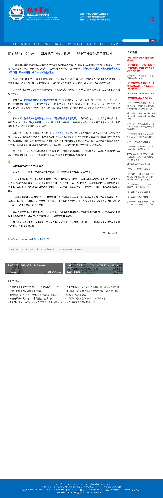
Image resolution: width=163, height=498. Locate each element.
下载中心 (103, 44)
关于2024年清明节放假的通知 (139, 169)
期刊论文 (37, 44)
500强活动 (59, 44)
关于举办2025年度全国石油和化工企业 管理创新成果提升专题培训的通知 (140, 126)
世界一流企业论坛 (74, 44)
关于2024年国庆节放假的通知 (139, 142)
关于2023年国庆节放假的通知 (139, 197)
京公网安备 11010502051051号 (92, 492)
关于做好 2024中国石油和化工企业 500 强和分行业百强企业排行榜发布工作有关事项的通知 (141, 177)
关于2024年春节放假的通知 (139, 192)
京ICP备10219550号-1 (66, 492)
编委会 (48, 44)
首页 (15, 44)
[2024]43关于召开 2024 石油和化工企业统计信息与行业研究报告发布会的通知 (141, 157)
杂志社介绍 (25, 44)
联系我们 (115, 44)
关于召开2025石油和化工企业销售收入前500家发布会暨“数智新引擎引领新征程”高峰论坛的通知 (141, 106)
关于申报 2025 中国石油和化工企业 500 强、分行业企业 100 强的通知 (141, 116)
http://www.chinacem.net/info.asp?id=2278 (28, 239)
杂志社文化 (91, 44)
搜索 (153, 40)
